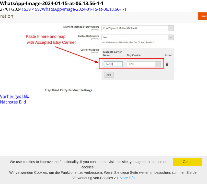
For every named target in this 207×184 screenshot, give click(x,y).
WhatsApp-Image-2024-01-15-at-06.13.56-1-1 (84, 9)
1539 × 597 (31, 9)
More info (127, 178)
